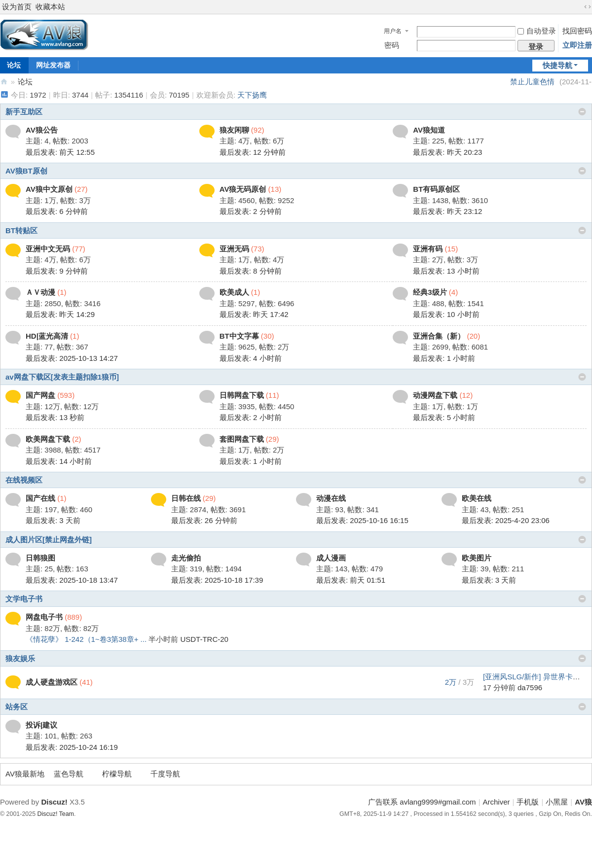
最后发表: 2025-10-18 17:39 (217, 580)
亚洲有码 (428, 249)
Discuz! (54, 802)
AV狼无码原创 (243, 189)
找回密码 (577, 31)
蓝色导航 (68, 774)
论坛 (25, 81)
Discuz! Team (55, 813)
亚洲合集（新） (439, 336)
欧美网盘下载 (48, 439)
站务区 (16, 707)
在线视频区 (23, 480)
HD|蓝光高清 (47, 336)
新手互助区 (23, 111)
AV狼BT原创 (26, 171)
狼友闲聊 (234, 130)
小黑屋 (557, 802)
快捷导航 (557, 65)
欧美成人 (234, 292)
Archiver (496, 802)
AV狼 (4, 81)
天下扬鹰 (252, 95)
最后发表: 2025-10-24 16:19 (72, 747)
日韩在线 (186, 498)
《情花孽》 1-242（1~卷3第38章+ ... (86, 639)
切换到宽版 (587, 6)
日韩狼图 (40, 558)
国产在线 (40, 498)
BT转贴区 (21, 230)
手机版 (528, 802)
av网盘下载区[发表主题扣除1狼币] (62, 377)
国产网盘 (40, 395)
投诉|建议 (41, 725)
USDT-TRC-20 (204, 639)
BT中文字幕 (239, 336)
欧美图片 (476, 558)
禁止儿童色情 (532, 81)
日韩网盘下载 (242, 395)
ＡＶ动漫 (40, 292)
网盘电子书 (44, 617)
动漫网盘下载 (435, 395)
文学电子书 (23, 599)
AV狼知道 (429, 130)
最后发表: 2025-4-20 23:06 (506, 520)
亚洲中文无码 (48, 249)
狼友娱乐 (20, 658)
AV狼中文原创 (49, 189)
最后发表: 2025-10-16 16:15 (362, 520)
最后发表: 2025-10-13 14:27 (72, 358)
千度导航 (165, 774)
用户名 (393, 31)
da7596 (530, 687)
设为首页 (17, 6)
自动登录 (537, 31)
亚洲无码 (234, 249)
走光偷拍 (186, 558)
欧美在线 (476, 498)
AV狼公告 (42, 130)
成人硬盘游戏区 (51, 682)
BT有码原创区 (436, 189)
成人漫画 (331, 558)
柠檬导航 (117, 774)
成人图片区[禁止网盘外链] (48, 539)
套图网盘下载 (242, 439)
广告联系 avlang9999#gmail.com (422, 802)
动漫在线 (331, 498)
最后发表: (60, 152)
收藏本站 (50, 6)
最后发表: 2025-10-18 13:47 (72, 580)
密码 (391, 45)
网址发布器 (53, 65)
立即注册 (577, 45)
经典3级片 (429, 292)
